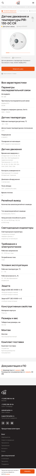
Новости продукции (7, 440)
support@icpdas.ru (7, 416)
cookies (8, 474)
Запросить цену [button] (18, 69)
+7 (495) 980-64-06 (7, 398)
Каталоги (4, 448)
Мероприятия (5, 437)
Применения (5, 445)
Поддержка (5, 464)
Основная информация (9, 11)
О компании (5, 458)
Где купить (4, 461)
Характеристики (23, 11)
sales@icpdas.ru (6, 410)
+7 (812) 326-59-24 (7, 404)
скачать (18, 370)
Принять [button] (27, 471)
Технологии (5, 443)
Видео (3, 451)
